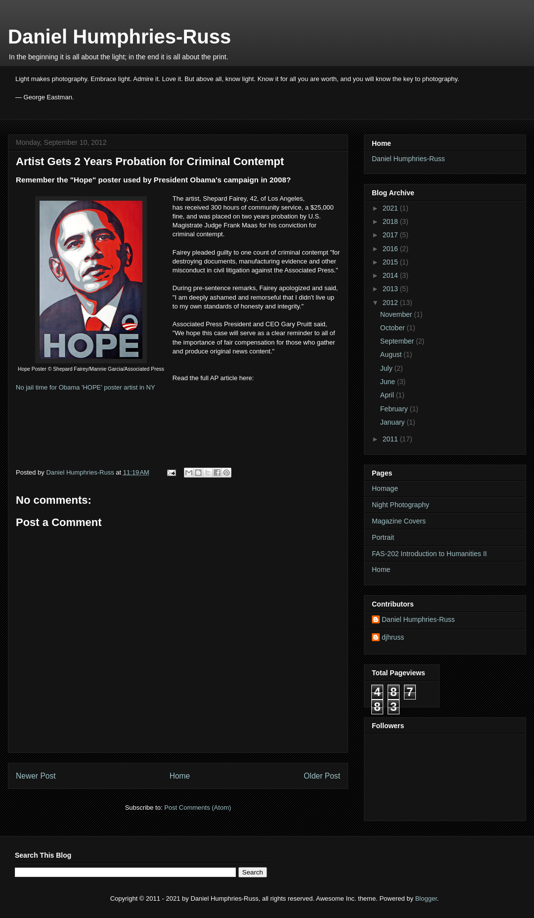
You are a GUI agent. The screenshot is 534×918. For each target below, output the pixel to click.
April (388, 395)
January (393, 422)
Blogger (426, 898)
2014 (391, 275)
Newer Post (36, 776)
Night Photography (400, 505)
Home (180, 776)
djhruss (393, 637)
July (387, 368)
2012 (391, 302)
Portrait (383, 537)
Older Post (322, 776)
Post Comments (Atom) (197, 807)
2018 (391, 221)
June (388, 382)
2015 (391, 262)
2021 (391, 208)
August (391, 354)
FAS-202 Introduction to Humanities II (429, 554)
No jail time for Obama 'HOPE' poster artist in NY (85, 387)
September (398, 341)
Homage (385, 488)
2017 (391, 235)
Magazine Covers (399, 521)
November (397, 314)
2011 (391, 439)
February (395, 409)
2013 (391, 289)
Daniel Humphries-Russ (119, 36)
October (393, 328)
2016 (391, 249)
